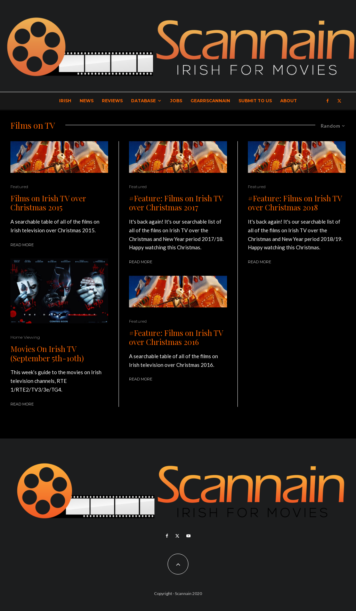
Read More (22, 244)
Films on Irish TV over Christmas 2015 (48, 203)
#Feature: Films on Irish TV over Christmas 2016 (176, 337)
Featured (19, 186)
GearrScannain (210, 100)
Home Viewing (25, 337)
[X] (339, 101)
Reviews (112, 100)
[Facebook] (327, 101)
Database (143, 100)
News (87, 100)
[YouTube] (188, 536)
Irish (65, 100)
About (288, 100)
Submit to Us (255, 100)
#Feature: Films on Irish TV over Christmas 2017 (176, 203)
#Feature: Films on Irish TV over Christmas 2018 (295, 203)
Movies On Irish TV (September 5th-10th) (47, 353)
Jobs (176, 100)
